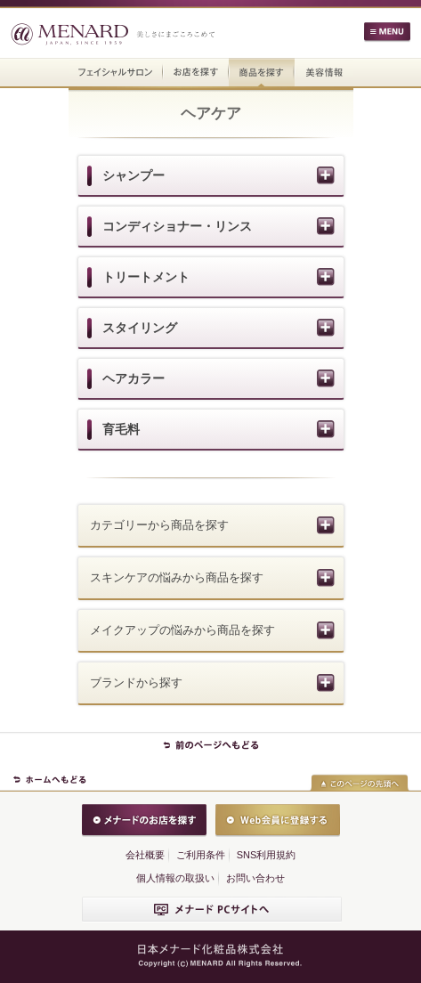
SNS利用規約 (266, 854)
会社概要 (145, 854)
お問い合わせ (255, 878)
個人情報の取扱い (175, 878)
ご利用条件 (200, 854)
